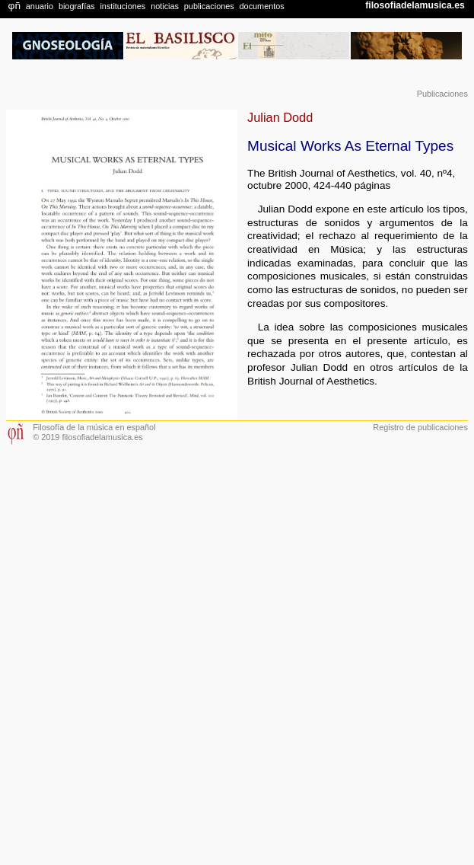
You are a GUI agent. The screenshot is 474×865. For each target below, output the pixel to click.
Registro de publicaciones (420, 427)
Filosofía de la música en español (94, 427)
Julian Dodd (280, 117)
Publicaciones (442, 93)
